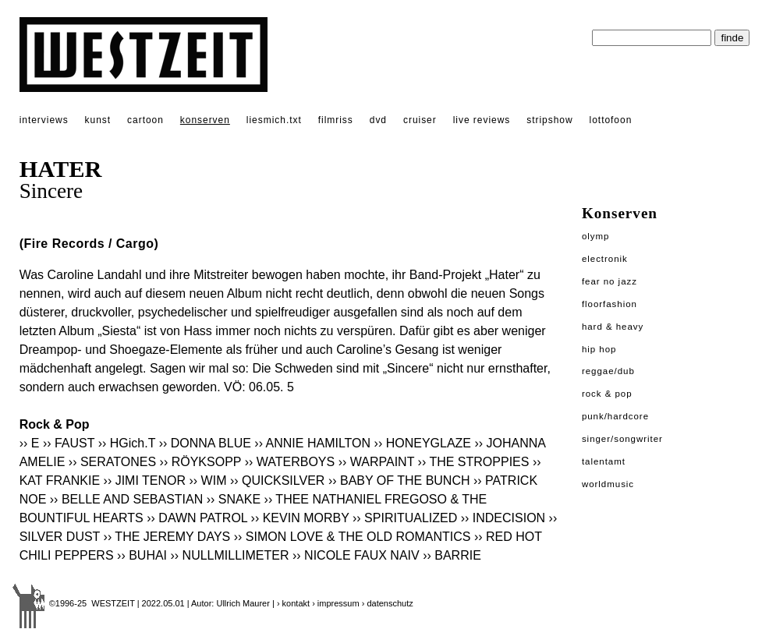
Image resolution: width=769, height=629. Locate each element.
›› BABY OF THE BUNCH (399, 480)
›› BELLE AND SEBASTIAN (127, 499)
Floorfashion (609, 304)
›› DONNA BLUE (205, 443)
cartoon (145, 120)
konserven (205, 120)
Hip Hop (599, 349)
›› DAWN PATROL (197, 518)
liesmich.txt (274, 120)
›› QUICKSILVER (277, 480)
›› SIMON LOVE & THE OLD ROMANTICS (352, 536)
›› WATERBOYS (290, 461)
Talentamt (603, 461)
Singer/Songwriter (622, 438)
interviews (44, 120)
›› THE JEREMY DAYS (167, 536)
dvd (378, 120)
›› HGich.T (126, 443)
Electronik (605, 258)
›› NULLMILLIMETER (230, 555)
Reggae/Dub (608, 371)
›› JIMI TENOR (145, 480)
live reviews (482, 120)
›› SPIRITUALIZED (405, 518)
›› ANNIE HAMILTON (312, 443)
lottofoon (611, 120)
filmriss (335, 120)
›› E (31, 443)
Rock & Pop (607, 393)
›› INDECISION (503, 518)
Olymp (596, 236)
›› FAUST (68, 443)
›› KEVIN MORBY (300, 518)
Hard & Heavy (612, 326)
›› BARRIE (452, 555)
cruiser (420, 120)
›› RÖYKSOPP (201, 461)
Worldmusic (608, 484)
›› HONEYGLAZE (422, 443)
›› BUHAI (142, 555)
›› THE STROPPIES (474, 461)
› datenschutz (387, 603)
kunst (98, 120)
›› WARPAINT (376, 461)
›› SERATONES (112, 461)
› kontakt (293, 603)
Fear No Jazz (609, 281)
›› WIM (207, 480)
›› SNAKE (233, 499)
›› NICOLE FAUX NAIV (356, 555)
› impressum (336, 603)
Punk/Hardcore (615, 416)
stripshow (549, 120)
